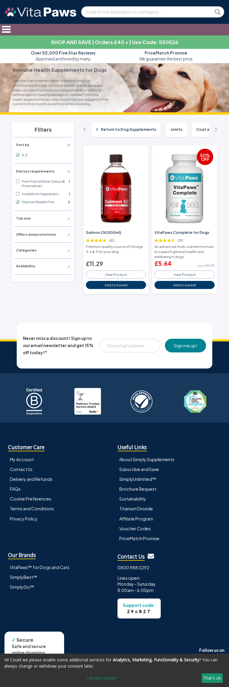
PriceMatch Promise (139, 538)
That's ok (212, 678)
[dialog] (114, 670)
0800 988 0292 (133, 567)
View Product (116, 274)
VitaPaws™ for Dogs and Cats (39, 567)
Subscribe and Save (139, 469)
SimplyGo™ (22, 587)
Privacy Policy (24, 518)
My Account (22, 459)
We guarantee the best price (166, 55)
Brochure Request (137, 489)
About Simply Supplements (146, 459)
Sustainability (132, 498)
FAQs (15, 489)
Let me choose (101, 678)
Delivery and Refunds (31, 479)
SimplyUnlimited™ (137, 479)
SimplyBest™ (23, 577)
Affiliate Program (136, 518)
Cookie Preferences (30, 498)
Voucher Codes (135, 528)
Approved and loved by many (63, 55)
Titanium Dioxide (136, 508)
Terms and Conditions (32, 508)
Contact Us (21, 469)
